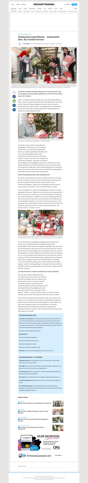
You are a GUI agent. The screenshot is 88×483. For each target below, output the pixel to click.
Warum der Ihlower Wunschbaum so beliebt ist (35, 403)
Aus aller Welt (26, 11)
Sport (76, 11)
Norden (55, 11)
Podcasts (39, 8)
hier (53, 351)
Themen (25, 8)
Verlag (61, 8)
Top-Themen (13, 11)
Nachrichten (13, 8)
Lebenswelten (32, 8)
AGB (24, 478)
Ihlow (51, 11)
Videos (19, 8)
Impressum (34, 478)
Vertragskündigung (49, 478)
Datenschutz (28, 478)
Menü (12, 4)
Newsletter (24, 4)
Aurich (32, 11)
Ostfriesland (70, 11)
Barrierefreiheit (40, 478)
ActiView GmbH (50, 479)
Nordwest (20, 11)
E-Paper (17, 4)
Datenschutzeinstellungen (59, 478)
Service (55, 8)
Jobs (45, 8)
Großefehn (45, 11)
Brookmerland (39, 11)
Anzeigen (50, 8)
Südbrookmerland (62, 11)
